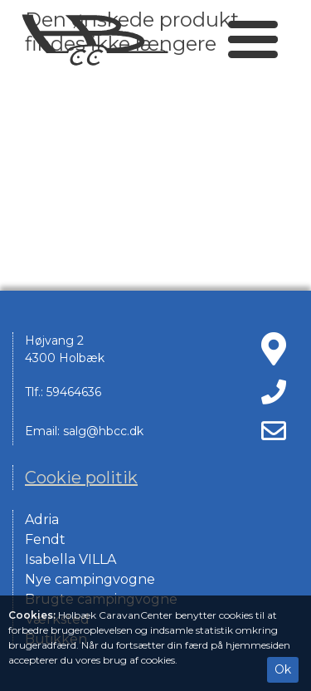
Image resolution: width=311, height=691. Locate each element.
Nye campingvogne (90, 579)
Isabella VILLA (70, 559)
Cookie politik (81, 478)
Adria (42, 519)
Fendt (45, 539)
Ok (283, 669)
